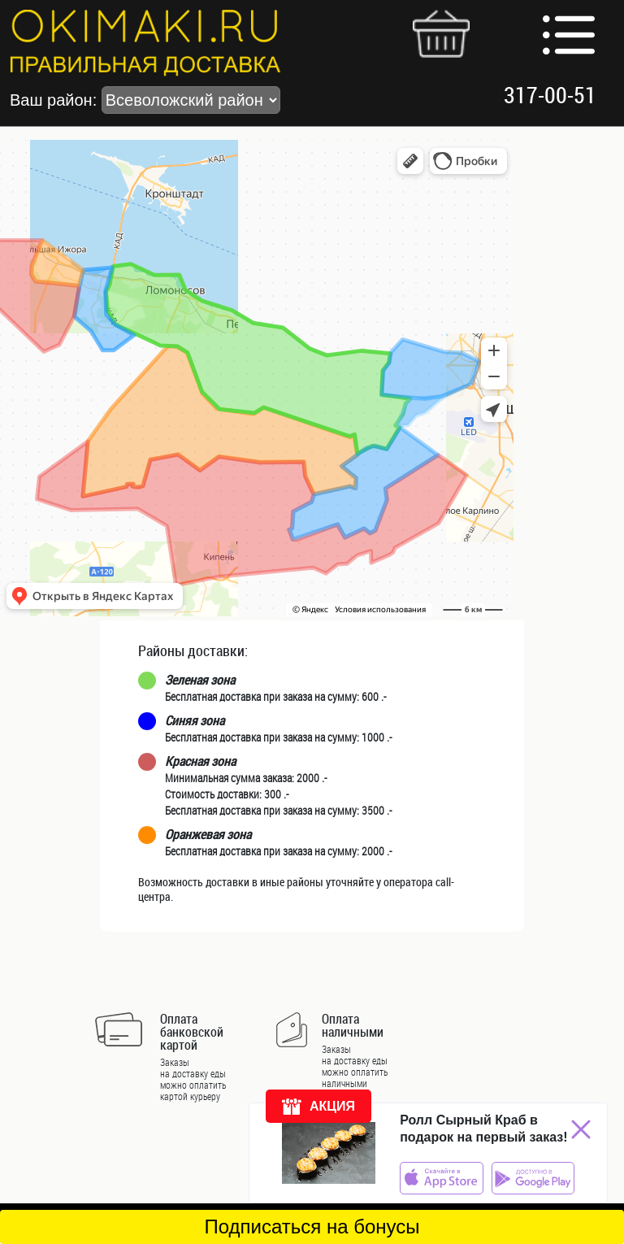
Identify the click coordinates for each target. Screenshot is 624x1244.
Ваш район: (145, 100)
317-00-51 (550, 95)
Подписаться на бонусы (311, 1226)
